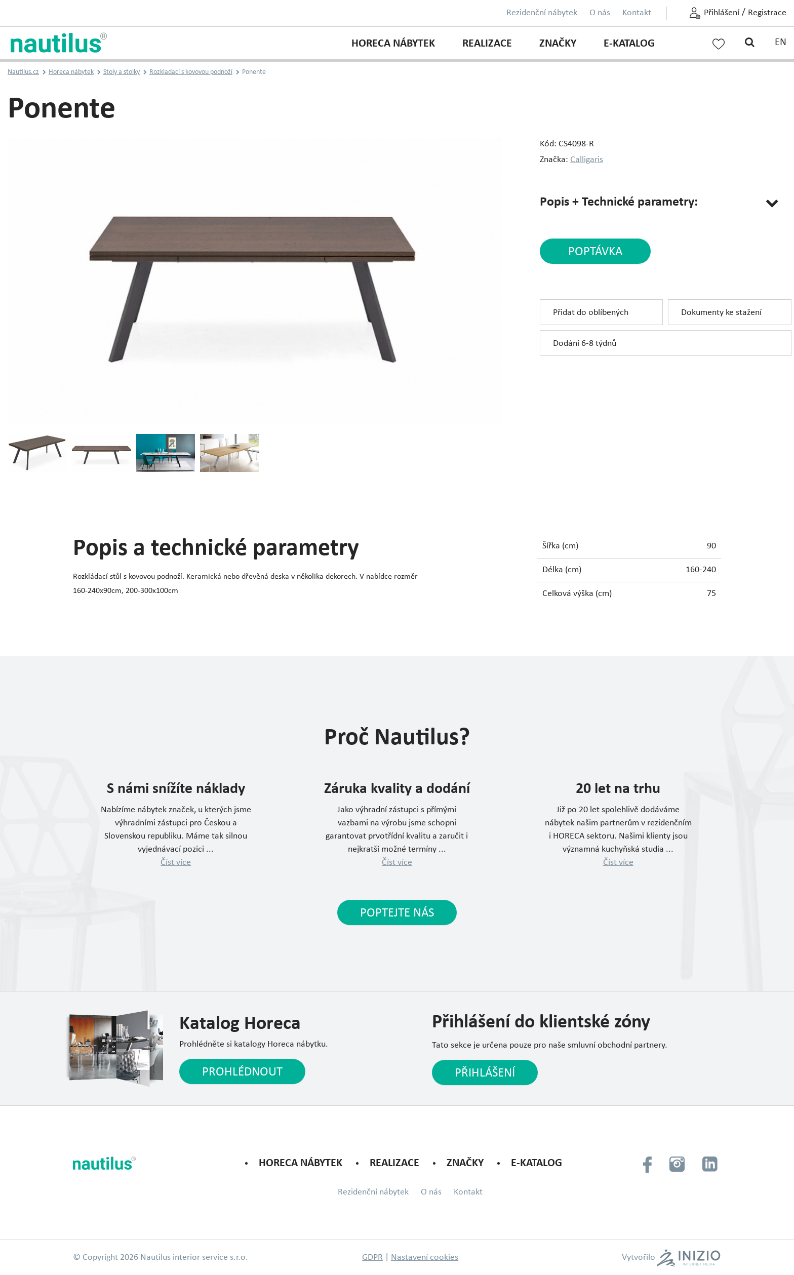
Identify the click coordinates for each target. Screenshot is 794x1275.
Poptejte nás (397, 913)
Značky (557, 43)
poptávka (595, 252)
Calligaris (586, 160)
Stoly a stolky (121, 72)
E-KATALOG (629, 43)
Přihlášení (721, 13)
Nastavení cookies (424, 1257)
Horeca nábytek (393, 43)
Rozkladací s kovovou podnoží (190, 72)
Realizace (487, 43)
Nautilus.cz (23, 72)
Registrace (767, 13)
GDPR (372, 1257)
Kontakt (636, 13)
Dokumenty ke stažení (721, 312)
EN (780, 42)
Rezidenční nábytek (541, 13)
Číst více (176, 862)
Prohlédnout (242, 1072)
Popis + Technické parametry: (619, 202)
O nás (599, 13)
